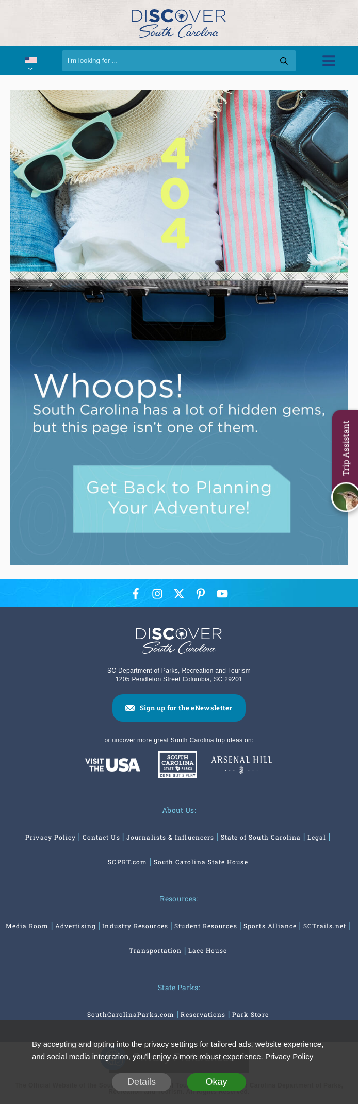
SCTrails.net (324, 926)
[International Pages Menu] (30, 60)
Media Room (27, 926)
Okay (216, 1082)
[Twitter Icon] (179, 593)
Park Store (250, 1014)
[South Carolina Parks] (175, 765)
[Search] (179, 60)
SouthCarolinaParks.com (130, 1014)
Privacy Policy (50, 837)
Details (141, 1082)
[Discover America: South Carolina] (113, 765)
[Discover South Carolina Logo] (179, 23)
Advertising (75, 926)
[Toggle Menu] (329, 60)
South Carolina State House (201, 862)
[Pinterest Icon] (200, 593)
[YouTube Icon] (222, 593)
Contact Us (101, 837)
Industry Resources (135, 926)
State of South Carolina (261, 837)
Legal (316, 837)
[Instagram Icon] (157, 593)
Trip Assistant (345, 448)
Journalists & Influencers (170, 837)
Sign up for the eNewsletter (186, 707)
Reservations (203, 1014)
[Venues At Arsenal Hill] (241, 766)
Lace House (207, 950)
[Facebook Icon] (136, 593)
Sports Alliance (270, 926)
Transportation (155, 950)
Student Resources (205, 926)
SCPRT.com (127, 862)
